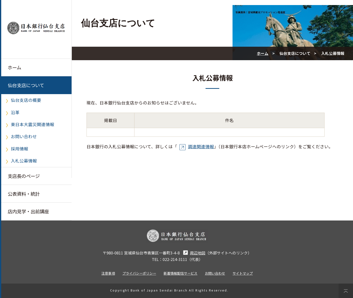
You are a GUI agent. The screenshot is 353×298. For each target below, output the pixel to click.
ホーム (14, 67)
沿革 (15, 112)
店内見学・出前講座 (28, 211)
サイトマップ (243, 273)
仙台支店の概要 (26, 100)
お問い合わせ (24, 136)
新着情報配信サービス (180, 273)
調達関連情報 (196, 146)
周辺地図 (194, 253)
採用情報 (19, 149)
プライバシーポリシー (139, 273)
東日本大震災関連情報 (32, 124)
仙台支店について (26, 85)
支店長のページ (24, 176)
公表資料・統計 (24, 193)
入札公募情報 (24, 161)
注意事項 (108, 273)
